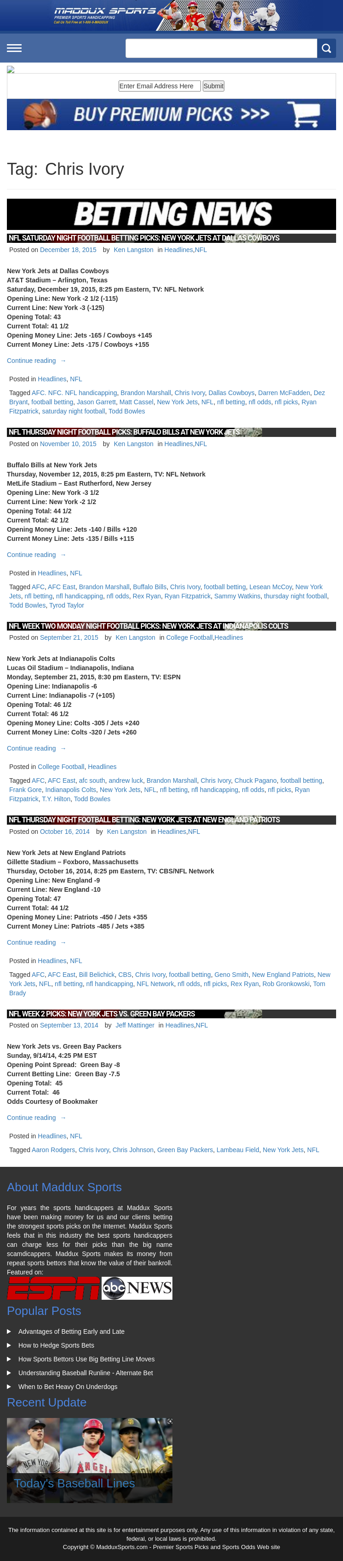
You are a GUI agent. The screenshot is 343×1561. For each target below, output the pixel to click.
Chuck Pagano (255, 780)
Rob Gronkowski (286, 983)
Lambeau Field (238, 1150)
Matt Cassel (137, 402)
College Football (189, 637)
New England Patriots (283, 974)
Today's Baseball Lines (74, 1483)
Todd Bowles (127, 411)
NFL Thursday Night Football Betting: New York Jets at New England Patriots (144, 819)
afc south (92, 780)
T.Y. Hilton (56, 799)
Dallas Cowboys (231, 392)
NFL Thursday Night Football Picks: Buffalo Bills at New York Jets (124, 432)
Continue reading (38, 360)
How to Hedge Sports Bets (56, 1345)
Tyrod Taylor (66, 605)
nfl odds (260, 402)
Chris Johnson (133, 1150)
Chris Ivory (190, 392)
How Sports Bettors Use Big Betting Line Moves (86, 1359)
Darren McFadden (284, 392)
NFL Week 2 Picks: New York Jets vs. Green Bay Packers (102, 1014)
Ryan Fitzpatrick (188, 596)
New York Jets (177, 402)
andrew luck (126, 780)
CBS (124, 974)
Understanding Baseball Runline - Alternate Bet (85, 1373)
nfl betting (231, 402)
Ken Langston (133, 249)
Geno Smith (231, 974)
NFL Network (155, 983)
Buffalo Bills (149, 587)
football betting (52, 402)
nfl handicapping (79, 596)
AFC (38, 587)
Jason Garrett (96, 402)
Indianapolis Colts (71, 789)
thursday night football (295, 596)
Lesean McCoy (270, 587)
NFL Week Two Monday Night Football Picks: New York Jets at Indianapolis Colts (148, 626)
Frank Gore (25, 789)
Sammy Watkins (237, 596)
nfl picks (286, 402)
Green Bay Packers (185, 1150)
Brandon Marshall (145, 392)
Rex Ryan (147, 596)
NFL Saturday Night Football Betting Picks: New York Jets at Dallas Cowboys (144, 238)
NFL (201, 249)
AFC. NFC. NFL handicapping (74, 392)
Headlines (179, 249)
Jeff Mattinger (134, 1025)
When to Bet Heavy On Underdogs (68, 1386)
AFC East (61, 587)
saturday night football (73, 411)
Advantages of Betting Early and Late (71, 1331)
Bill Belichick (97, 974)
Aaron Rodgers (53, 1150)
